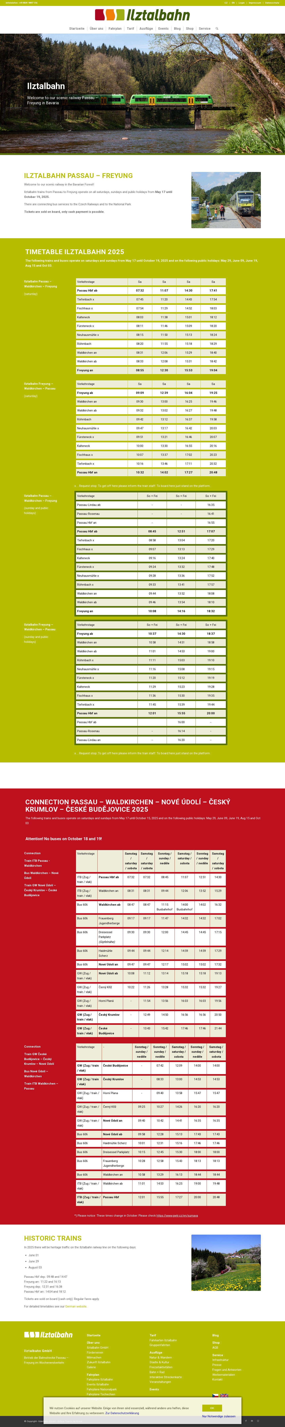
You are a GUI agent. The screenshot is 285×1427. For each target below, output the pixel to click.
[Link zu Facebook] (246, 1421)
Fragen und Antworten (226, 1370)
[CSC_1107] (226, 1263)
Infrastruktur (220, 1360)
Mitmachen (94, 1357)
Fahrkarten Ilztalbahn (163, 1340)
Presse (216, 1365)
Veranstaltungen (160, 1382)
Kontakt (217, 1379)
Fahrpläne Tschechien (101, 1394)
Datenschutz (272, 3)
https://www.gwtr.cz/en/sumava (177, 1215)
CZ (226, 3)
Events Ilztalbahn (98, 1384)
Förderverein (95, 1352)
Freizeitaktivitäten (161, 1367)
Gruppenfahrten (160, 1345)
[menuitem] (226, 3)
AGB (215, 1347)
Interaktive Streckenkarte (166, 1377)
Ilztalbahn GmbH (97, 1347)
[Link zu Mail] (252, 1421)
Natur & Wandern (161, 1357)
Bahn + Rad (157, 1372)
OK (212, 1408)
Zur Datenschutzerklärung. (122, 1413)
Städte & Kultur (159, 1362)
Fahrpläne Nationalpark (102, 1389)
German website (75, 1306)
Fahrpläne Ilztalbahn (100, 1379)
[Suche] (215, 29)
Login (242, 3)
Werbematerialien (223, 1375)
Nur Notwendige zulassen (219, 1416)
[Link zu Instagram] (258, 1421)
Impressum (255, 3)
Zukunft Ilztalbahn (98, 1362)
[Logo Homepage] (142, 15)
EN (233, 3)
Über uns (93, 1342)
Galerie (91, 1367)
